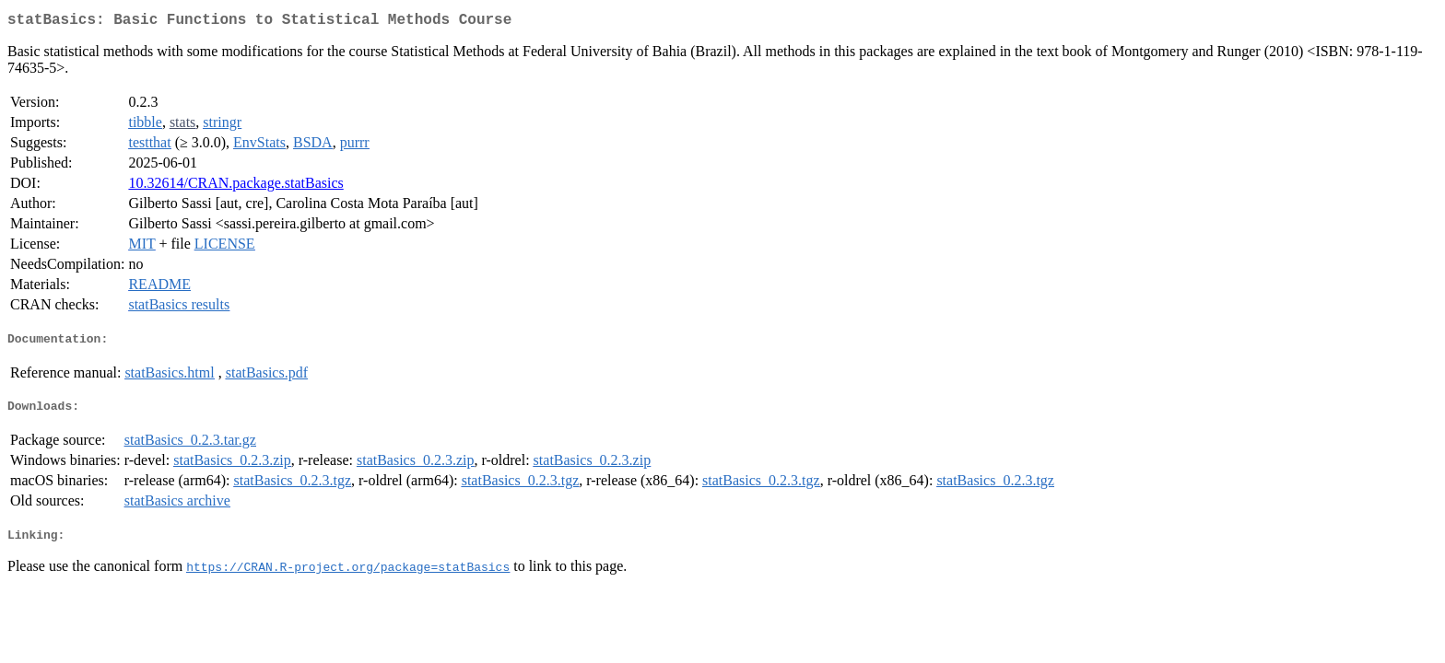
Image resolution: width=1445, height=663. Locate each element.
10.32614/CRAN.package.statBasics (235, 186)
